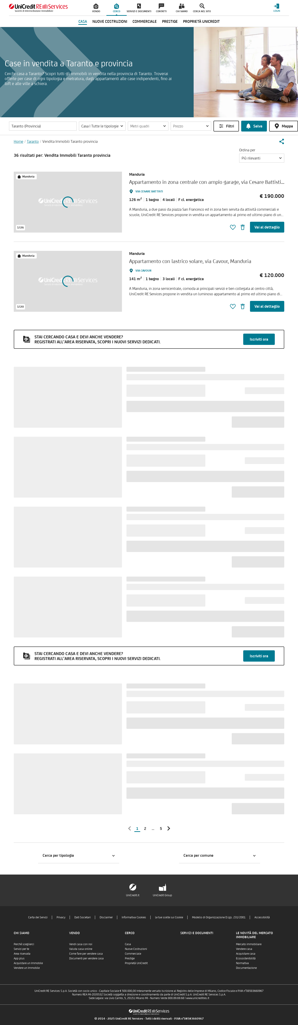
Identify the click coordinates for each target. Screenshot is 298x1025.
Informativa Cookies (134, 917)
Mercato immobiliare (248, 944)
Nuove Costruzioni (136, 949)
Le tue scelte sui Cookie (169, 917)
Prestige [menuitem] (170, 21)
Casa (128, 944)
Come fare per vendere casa (86, 953)
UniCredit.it (132, 895)
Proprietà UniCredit (136, 963)
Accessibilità (262, 917)
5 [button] (161, 828)
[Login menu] (276, 8)
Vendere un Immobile (27, 968)
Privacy (61, 917)
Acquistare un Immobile (28, 963)
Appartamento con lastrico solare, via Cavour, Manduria (190, 261)
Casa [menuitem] (82, 21)
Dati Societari (82, 917)
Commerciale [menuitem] (145, 21)
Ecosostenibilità (246, 958)
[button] (102, 126)
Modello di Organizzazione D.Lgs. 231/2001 (218, 917)
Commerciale (133, 953)
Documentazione (246, 968)
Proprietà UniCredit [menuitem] (201, 21)
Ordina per (247, 150)
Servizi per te (21, 949)
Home (18, 141)
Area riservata (22, 953)
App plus (19, 958)
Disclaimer (106, 917)
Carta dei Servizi (38, 917)
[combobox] (261, 158)
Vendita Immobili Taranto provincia (70, 141)
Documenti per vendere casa (86, 958)
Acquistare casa (245, 953)
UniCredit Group (162, 895)
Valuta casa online (80, 949)
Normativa (242, 963)
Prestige (130, 958)
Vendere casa (244, 949)
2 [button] (145, 828)
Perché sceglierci (24, 944)
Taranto (33, 141)
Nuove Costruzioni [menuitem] (109, 21)
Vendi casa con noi (80, 944)
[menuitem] (96, 8)
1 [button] (137, 828)
